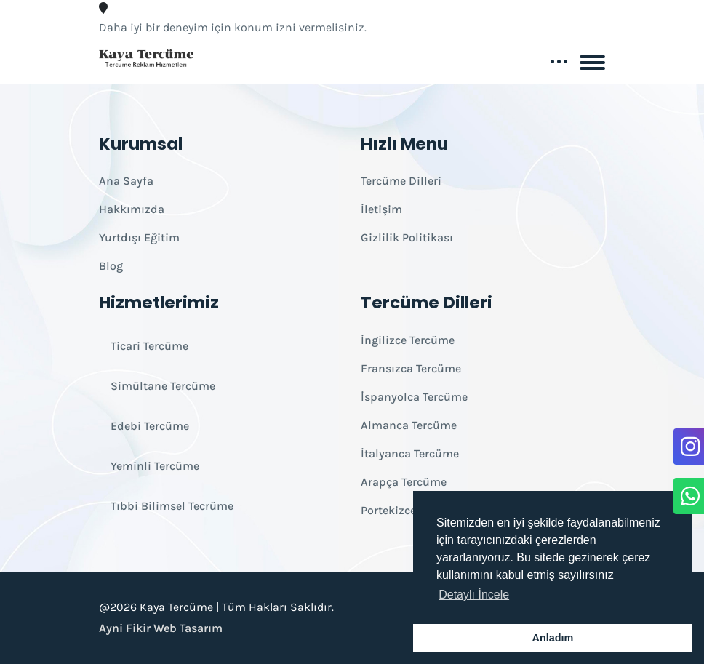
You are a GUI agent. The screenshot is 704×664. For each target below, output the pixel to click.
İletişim (381, 209)
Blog (111, 266)
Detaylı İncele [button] (474, 594)
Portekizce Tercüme (412, 510)
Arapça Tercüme (404, 482)
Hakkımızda (131, 209)
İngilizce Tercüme (408, 340)
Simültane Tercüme (163, 386)
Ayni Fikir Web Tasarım (161, 628)
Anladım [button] (553, 638)
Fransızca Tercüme (411, 368)
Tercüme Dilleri (401, 181)
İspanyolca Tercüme (414, 397)
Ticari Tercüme (149, 346)
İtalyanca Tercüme (410, 453)
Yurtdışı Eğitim (139, 237)
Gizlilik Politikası (407, 237)
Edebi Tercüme (150, 426)
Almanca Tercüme (409, 425)
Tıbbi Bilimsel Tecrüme (172, 506)
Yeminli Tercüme (155, 466)
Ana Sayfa (126, 181)
